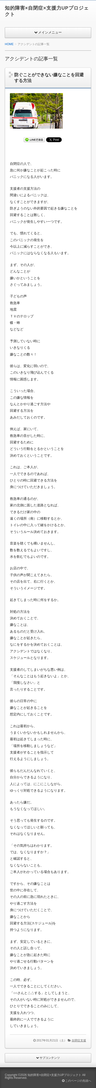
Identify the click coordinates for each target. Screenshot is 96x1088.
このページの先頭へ (76, 1080)
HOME (9, 44)
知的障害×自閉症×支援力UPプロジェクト (54, 1075)
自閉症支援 (79, 1040)
